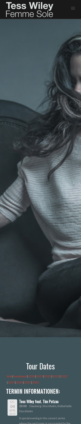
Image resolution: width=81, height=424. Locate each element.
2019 (39, 376)
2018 (31, 376)
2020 (47, 376)
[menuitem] (73, 7)
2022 (64, 376)
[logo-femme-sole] (33, 9)
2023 (11, 382)
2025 (27, 382)
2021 (55, 376)
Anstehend (20, 376)
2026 (35, 382)
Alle (9, 376)
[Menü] (73, 7)
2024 (19, 382)
